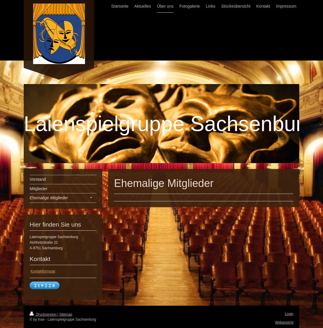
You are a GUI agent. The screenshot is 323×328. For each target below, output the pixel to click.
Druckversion (43, 314)
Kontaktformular (42, 271)
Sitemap (65, 314)
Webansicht (284, 322)
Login (289, 314)
